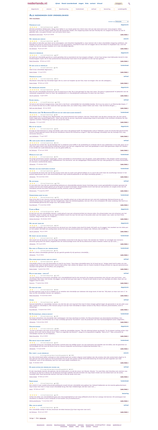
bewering (107, 9)
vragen (81, 3)
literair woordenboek (69, 3)
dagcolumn (35, 9)
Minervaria (32, 191)
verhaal (93, 9)
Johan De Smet (34, 219)
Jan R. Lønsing (34, 95)
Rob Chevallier (34, 61)
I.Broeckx (32, 122)
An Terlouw (33, 48)
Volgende (43, 418)
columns (49, 425)
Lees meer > (124, 34)
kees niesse (33, 72)
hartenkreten (71, 425)
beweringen (90, 425)
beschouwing (63, 9)
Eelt (30, 362)
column (48, 9)
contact (93, 3)
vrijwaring (63, 426)
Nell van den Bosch (35, 108)
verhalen (81, 425)
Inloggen (119, 3)
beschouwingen (59, 425)
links (86, 3)
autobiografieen (100, 425)
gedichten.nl (117, 425)
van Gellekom (34, 136)
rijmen (57, 3)
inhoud (99, 3)
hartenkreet (80, 9)
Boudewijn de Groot (36, 34)
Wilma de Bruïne (35, 401)
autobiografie (122, 9)
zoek (82, 426)
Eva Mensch (33, 205)
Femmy (32, 283)
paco (31, 389)
